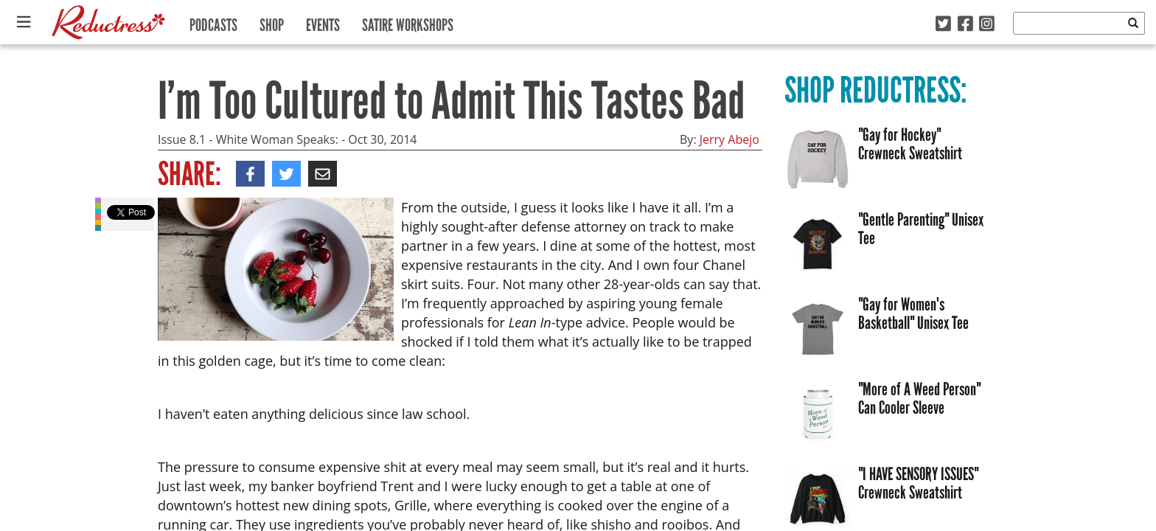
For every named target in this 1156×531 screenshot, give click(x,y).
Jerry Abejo (729, 139)
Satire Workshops (407, 22)
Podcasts (213, 22)
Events (323, 22)
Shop (272, 22)
